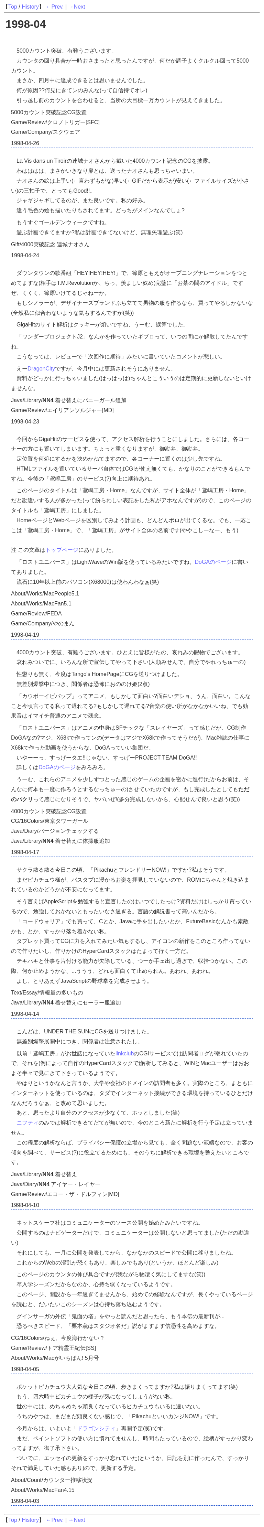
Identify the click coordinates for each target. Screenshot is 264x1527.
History (30, 7)
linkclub (125, 1053)
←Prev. (55, 7)
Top (12, 7)
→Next (76, 7)
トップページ (61, 550)
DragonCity (41, 369)
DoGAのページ (213, 562)
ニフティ (27, 1123)
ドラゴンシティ (96, 1428)
